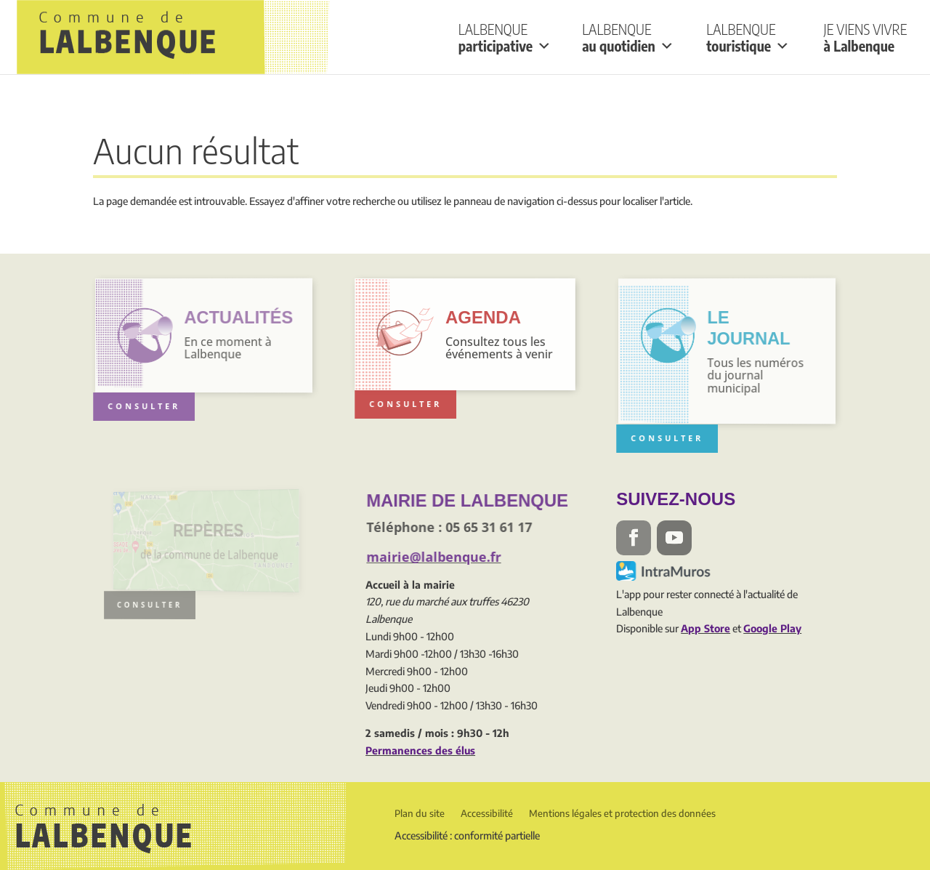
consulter (156, 604)
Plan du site (420, 813)
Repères (208, 530)
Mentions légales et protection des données (622, 813)
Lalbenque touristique (748, 37)
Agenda (483, 317)
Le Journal (747, 327)
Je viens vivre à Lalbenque (865, 37)
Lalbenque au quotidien (628, 37)
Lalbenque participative (504, 37)
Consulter (145, 405)
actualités (236, 317)
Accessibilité (487, 813)
